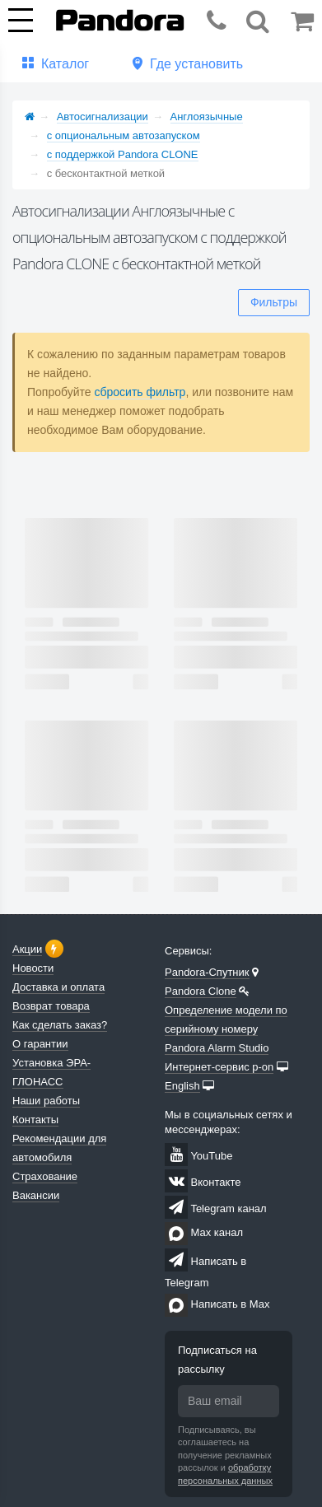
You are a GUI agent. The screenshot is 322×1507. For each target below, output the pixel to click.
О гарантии (40, 1044)
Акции (27, 949)
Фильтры (273, 302)
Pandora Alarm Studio (216, 1048)
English (182, 1086)
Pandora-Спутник (207, 972)
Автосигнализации (102, 116)
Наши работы (46, 1100)
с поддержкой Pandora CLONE (122, 154)
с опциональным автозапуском (123, 135)
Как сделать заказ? (59, 1025)
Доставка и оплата (58, 987)
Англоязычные (206, 116)
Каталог (65, 64)
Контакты (35, 1119)
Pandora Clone (200, 991)
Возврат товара (51, 1006)
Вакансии (35, 1195)
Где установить (196, 64)
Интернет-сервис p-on (219, 1067)
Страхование (44, 1176)
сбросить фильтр (139, 392)
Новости (33, 968)
